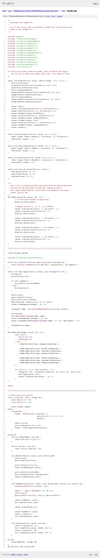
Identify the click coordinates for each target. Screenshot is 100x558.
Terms (25, 554)
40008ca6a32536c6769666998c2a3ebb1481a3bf (36, 10)
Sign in (95, 3)
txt (90, 554)
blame (59, 16)
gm (63, 10)
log (53, 16)
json (96, 554)
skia (4, 10)
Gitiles (13, 554)
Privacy (19, 554)
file (47, 16)
